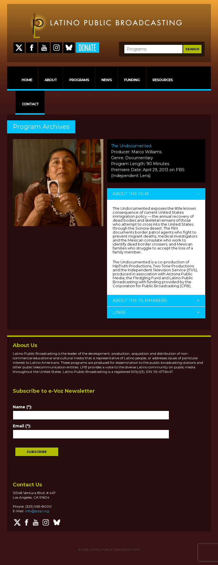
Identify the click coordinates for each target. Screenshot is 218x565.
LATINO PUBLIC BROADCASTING (114, 550)
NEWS (106, 80)
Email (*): (22, 426)
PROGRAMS (79, 80)
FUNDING (132, 80)
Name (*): (22, 406)
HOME (27, 80)
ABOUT (51, 80)
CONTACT (30, 104)
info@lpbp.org (37, 511)
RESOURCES (162, 80)
